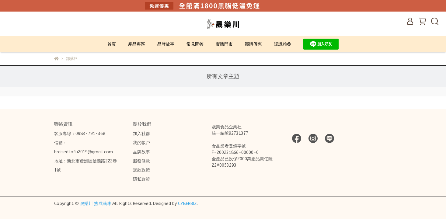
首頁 (111, 44)
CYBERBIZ (187, 203)
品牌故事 (165, 44)
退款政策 (141, 170)
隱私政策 (141, 179)
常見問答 (195, 44)
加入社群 (141, 133)
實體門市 (224, 44)
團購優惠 (253, 44)
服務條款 (141, 161)
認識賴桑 (282, 44)
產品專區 (136, 44)
